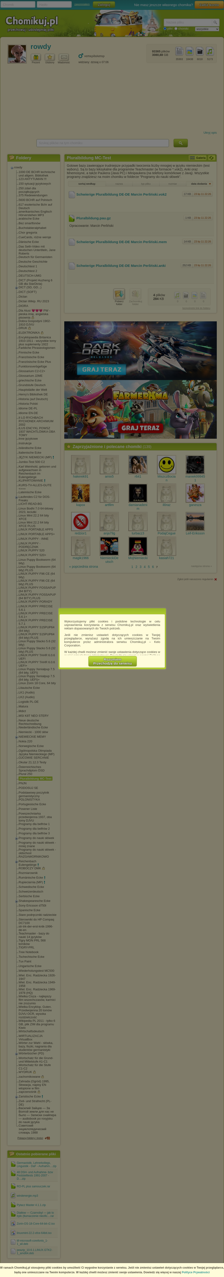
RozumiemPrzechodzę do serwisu (112, 661)
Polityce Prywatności (196, 1272)
